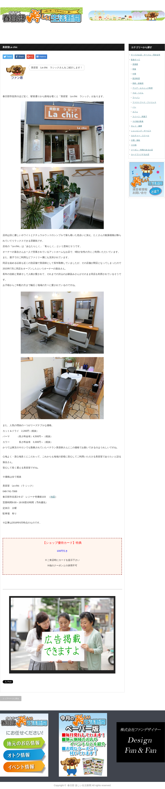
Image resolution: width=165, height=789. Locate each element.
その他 (133, 145)
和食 (134, 69)
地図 (52, 496)
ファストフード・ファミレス (144, 102)
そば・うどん (137, 93)
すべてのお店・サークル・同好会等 (145, 55)
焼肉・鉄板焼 (137, 83)
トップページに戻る (10, 698)
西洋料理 (136, 78)
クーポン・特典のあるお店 (142, 150)
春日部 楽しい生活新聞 (79, 785)
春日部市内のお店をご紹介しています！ (112, 36)
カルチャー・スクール (140, 136)
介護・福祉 (135, 140)
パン (134, 107)
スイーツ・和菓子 (139, 116)
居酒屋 (135, 64)
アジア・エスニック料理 (142, 88)
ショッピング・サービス (141, 131)
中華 (134, 74)
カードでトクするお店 (140, 154)
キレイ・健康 (136, 126)
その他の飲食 (137, 121)
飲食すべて (135, 60)
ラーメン (136, 97)
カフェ (135, 112)
